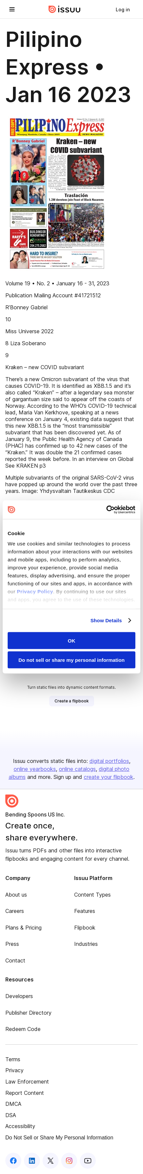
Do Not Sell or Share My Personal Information (59, 1137)
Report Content (24, 1093)
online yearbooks (35, 769)
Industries (86, 944)
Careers (14, 911)
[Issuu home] (64, 9)
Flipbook (84, 927)
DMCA (13, 1104)
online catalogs (77, 769)
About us (16, 894)
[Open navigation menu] (12, 9)
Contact (15, 960)
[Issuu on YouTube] (88, 1161)
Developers (19, 996)
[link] (122, 9)
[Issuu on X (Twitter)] (51, 1161)
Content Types (92, 894)
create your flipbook (108, 777)
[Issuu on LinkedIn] (32, 1161)
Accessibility (20, 1126)
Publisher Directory (28, 1012)
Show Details (106, 620)
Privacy (14, 1070)
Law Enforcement (27, 1081)
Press (12, 944)
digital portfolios (109, 761)
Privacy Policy (35, 591)
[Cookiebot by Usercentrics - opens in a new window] (106, 510)
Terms (12, 1059)
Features (84, 911)
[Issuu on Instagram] (69, 1161)
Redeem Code (23, 1029)
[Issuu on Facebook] (13, 1161)
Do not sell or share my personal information (71, 660)
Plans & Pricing (23, 927)
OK (71, 640)
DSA (10, 1115)
